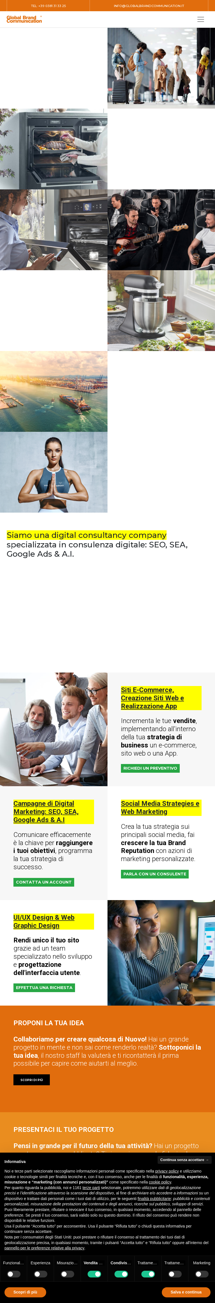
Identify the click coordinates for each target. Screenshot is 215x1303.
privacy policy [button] (167, 1171)
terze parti (91, 1187)
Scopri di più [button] (25, 1292)
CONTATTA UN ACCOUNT (44, 882)
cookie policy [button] (160, 1182)
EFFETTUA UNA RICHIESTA (44, 987)
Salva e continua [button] (186, 1292)
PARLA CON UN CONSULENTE (154, 874)
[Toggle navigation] (200, 19)
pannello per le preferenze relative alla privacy (44, 1248)
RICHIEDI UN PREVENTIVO (150, 768)
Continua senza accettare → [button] (184, 1160)
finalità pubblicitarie (154, 1198)
